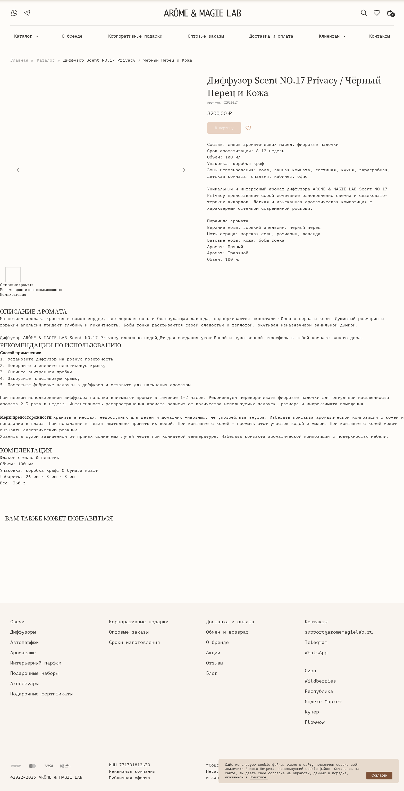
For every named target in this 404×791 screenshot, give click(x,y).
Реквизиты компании (132, 771)
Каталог (24, 36)
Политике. (259, 777)
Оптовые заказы (206, 36)
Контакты (379, 36)
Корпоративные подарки (135, 36)
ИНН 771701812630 (129, 765)
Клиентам (330, 36)
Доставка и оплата (271, 36)
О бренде (72, 36)
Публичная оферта (129, 778)
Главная (19, 60)
